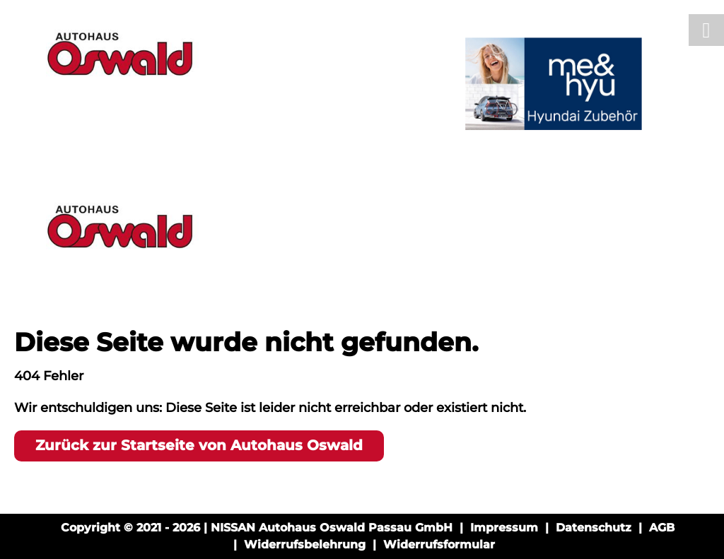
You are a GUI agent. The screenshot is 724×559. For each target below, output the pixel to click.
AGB (662, 527)
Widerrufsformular (439, 544)
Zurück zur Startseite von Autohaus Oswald (199, 445)
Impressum (504, 527)
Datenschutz (593, 527)
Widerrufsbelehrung (305, 544)
